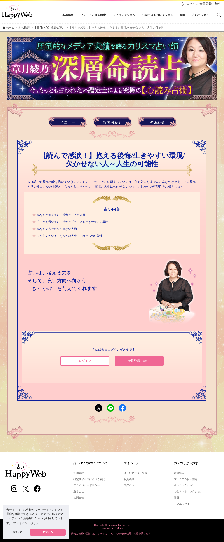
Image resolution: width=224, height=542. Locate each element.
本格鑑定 (68, 15)
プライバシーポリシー (87, 485)
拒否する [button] (17, 532)
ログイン (85, 360)
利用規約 (79, 473)
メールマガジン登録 (135, 473)
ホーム (8, 27)
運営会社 (79, 491)
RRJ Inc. (118, 528)
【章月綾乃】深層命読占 (49, 27)
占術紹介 (157, 122)
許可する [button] (48, 532)
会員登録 (139, 360)
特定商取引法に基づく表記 (89, 479)
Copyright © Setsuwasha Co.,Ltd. (112, 525)
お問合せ (79, 497)
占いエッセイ (200, 15)
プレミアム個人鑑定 (93, 15)
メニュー (67, 122)
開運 (183, 15)
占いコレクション (124, 15)
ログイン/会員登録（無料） (202, 4)
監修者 (112, 123)
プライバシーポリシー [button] (27, 523)
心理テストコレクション (157, 15)
